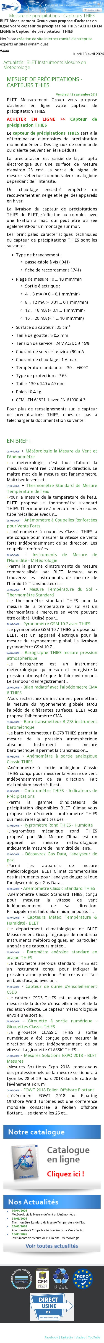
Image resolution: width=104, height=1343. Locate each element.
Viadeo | (82, 1337)
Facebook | (52, 1337)
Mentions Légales (38, 1333)
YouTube (94, 1337)
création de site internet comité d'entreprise (54, 38)
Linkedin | (68, 1337)
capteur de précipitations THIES (46, 133)
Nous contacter (66, 1333)
